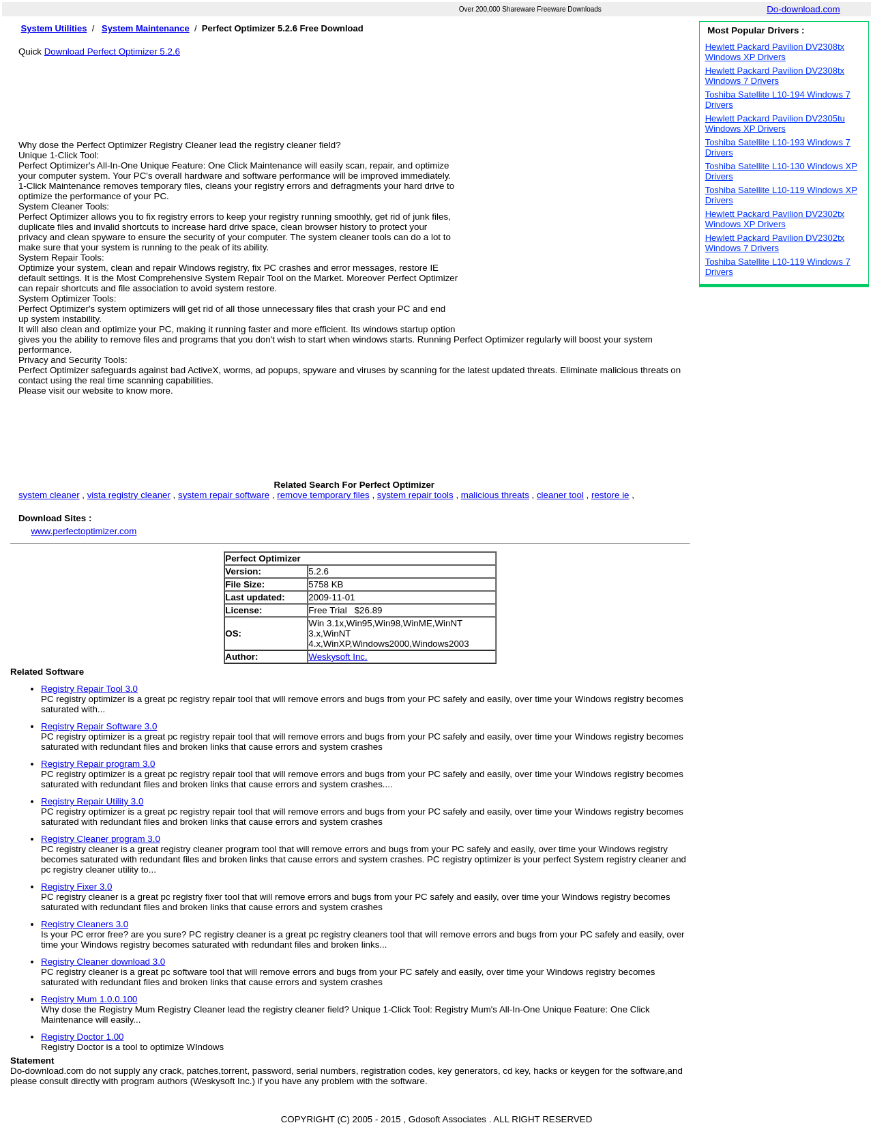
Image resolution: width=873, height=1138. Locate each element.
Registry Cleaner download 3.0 (103, 962)
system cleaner (49, 495)
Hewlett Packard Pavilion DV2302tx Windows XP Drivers (775, 219)
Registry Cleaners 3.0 (84, 924)
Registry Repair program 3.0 (98, 764)
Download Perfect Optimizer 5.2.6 (112, 51)
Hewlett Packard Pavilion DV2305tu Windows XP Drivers (775, 123)
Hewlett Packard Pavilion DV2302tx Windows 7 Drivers (775, 243)
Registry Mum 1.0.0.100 (89, 999)
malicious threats (495, 495)
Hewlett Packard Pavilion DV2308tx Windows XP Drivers (775, 52)
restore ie (610, 495)
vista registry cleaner (129, 495)
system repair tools (415, 495)
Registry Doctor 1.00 (82, 1037)
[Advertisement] (354, 87)
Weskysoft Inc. (337, 657)
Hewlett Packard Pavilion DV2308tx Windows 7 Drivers (775, 75)
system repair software (223, 495)
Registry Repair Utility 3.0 (92, 801)
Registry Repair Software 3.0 (99, 726)
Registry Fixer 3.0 (76, 886)
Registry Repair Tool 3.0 (89, 689)
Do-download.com (803, 9)
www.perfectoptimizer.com (83, 531)
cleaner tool (560, 495)
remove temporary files (323, 495)
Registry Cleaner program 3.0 (100, 839)
